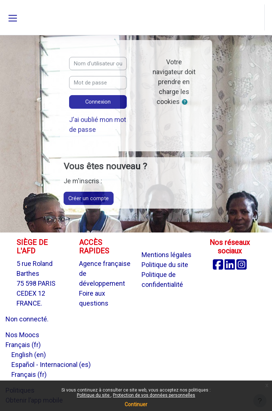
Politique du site (94, 395)
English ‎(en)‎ (28, 354)
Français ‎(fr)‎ (23, 345)
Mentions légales (167, 255)
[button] (258, 17)
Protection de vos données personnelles (154, 395)
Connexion (98, 101)
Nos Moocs (22, 335)
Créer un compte (88, 198)
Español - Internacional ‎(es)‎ (51, 364)
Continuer (136, 404)
